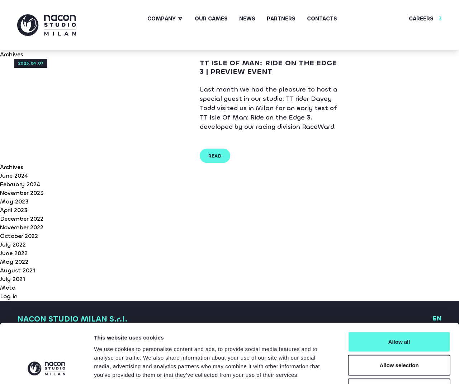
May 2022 (14, 262)
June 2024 (14, 175)
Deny (399, 337)
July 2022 (13, 244)
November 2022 (21, 227)
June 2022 (14, 253)
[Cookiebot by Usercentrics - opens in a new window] (46, 370)
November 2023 (22, 193)
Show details (376, 370)
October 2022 (19, 236)
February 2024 (20, 184)
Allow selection (398, 313)
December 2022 (21, 219)
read (215, 156)
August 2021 (17, 270)
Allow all (399, 290)
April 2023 (14, 210)
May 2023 (14, 201)
